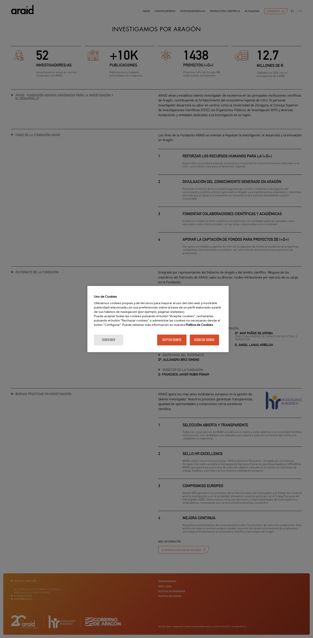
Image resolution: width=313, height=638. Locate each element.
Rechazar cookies (204, 340)
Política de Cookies (199, 325)
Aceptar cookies (171, 340)
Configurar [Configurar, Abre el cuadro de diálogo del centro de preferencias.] (108, 340)
